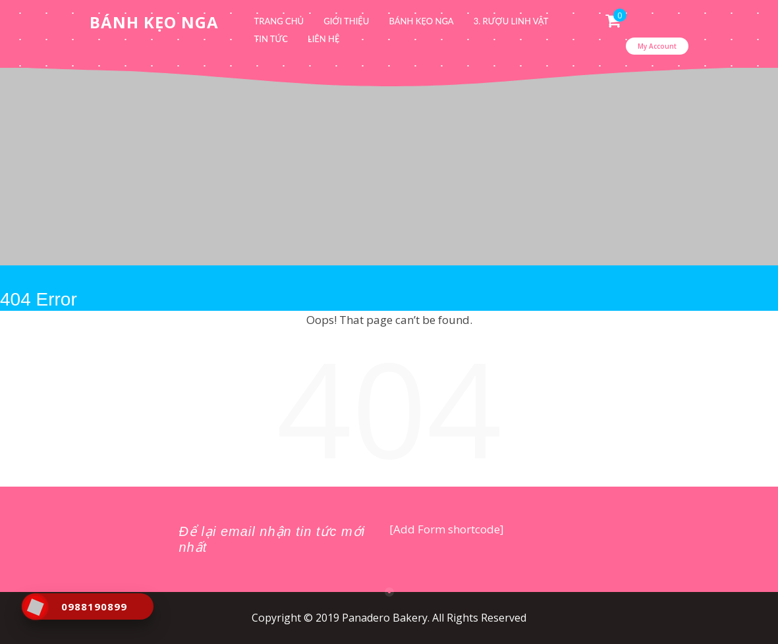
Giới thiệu (346, 21)
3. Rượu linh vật (511, 21)
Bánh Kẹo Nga (154, 22)
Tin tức (271, 39)
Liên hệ (324, 39)
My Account (657, 46)
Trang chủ (279, 21)
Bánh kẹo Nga (421, 21)
